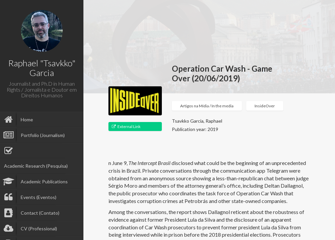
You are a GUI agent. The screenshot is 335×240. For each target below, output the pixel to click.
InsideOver (265, 105)
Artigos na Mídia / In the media (207, 105)
